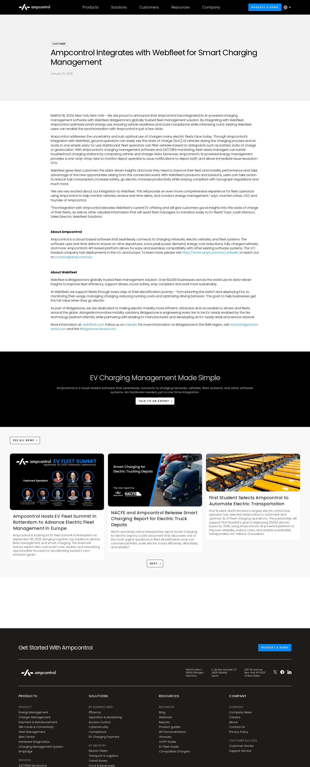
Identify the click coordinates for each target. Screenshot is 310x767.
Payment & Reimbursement (38, 722)
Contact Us (237, 727)
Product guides (170, 727)
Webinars (165, 717)
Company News (240, 712)
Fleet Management (32, 732)
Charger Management (34, 717)
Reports (164, 722)
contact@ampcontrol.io (73, 257)
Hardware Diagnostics (34, 742)
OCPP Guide (167, 742)
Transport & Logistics (103, 756)
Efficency (95, 712)
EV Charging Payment (104, 737)
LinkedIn (232, 252)
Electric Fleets (98, 751)
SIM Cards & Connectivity (36, 727)
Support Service (240, 751)
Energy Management (33, 712)
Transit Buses (98, 760)
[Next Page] (155, 563)
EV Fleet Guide (169, 746)
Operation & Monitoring (105, 717)
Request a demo (265, 7)
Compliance (97, 732)
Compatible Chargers (174, 751)
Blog (162, 712)
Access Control (99, 722)
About (233, 722)
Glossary (165, 737)
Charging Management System (41, 746)
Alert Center (27, 737)
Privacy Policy (238, 732)
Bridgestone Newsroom (97, 329)
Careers (234, 717)
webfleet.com (93, 324)
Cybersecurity (98, 727)
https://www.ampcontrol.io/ (203, 252)
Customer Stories (241, 746)
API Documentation (172, 732)
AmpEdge (25, 751)
